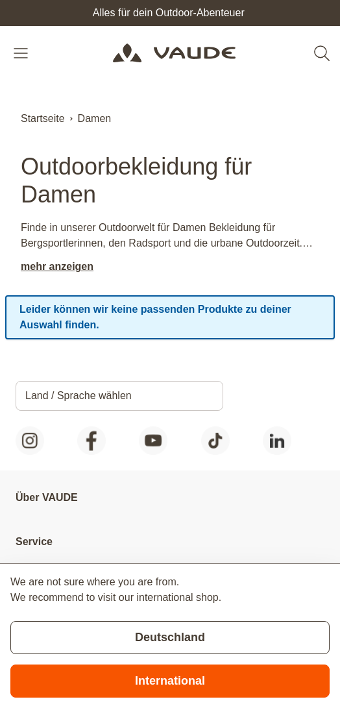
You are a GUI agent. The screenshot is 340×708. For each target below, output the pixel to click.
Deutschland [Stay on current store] (170, 637)
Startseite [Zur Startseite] (43, 118)
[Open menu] (22, 53)
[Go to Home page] (173, 53)
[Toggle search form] (321, 53)
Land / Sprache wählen (78, 395)
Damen (95, 118)
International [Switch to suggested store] (170, 680)
